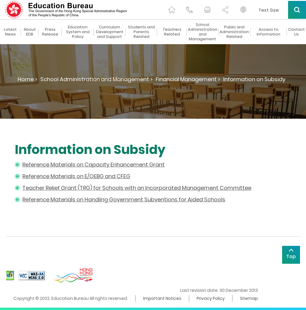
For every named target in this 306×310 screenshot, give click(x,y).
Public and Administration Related (234, 32)
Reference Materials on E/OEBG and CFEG (76, 176)
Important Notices (162, 298)
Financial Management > (188, 79)
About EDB (30, 32)
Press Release (50, 32)
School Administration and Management (202, 31)
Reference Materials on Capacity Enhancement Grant (93, 164)
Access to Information (268, 32)
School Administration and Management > (96, 79)
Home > (27, 79)
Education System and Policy (78, 32)
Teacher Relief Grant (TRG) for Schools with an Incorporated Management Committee (136, 188)
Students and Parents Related (141, 32)
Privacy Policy (211, 298)
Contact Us (296, 32)
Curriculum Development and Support (109, 32)
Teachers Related (172, 32)
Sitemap (249, 298)
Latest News (10, 32)
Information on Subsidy (254, 79)
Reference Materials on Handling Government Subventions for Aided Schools (123, 199)
